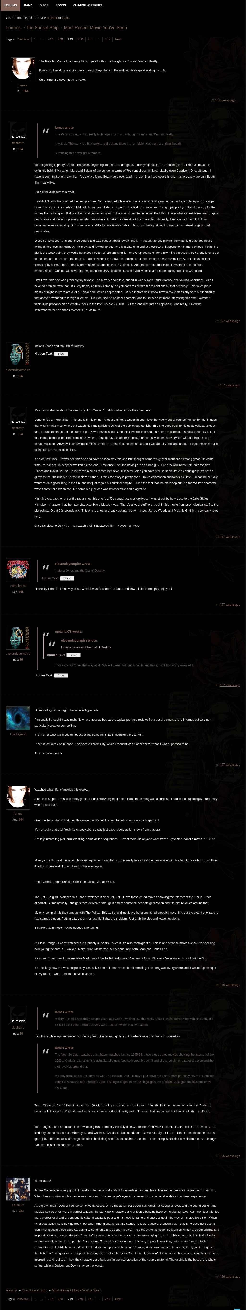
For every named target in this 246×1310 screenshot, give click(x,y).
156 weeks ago (230, 979)
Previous (23, 40)
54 (21, 149)
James (22, 86)
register (52, 18)
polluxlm (18, 1199)
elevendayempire (18, 364)
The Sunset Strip (42, 28)
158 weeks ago (225, 101)
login (65, 18)
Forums (13, 28)
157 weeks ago (230, 316)
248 (60, 40)
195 (20, 586)
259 (107, 40)
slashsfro (18, 144)
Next (118, 40)
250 (80, 40)
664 (25, 91)
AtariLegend (17, 729)
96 (21, 370)
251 (90, 40)
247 (50, 40)
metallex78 (18, 580)
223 (20, 1205)
